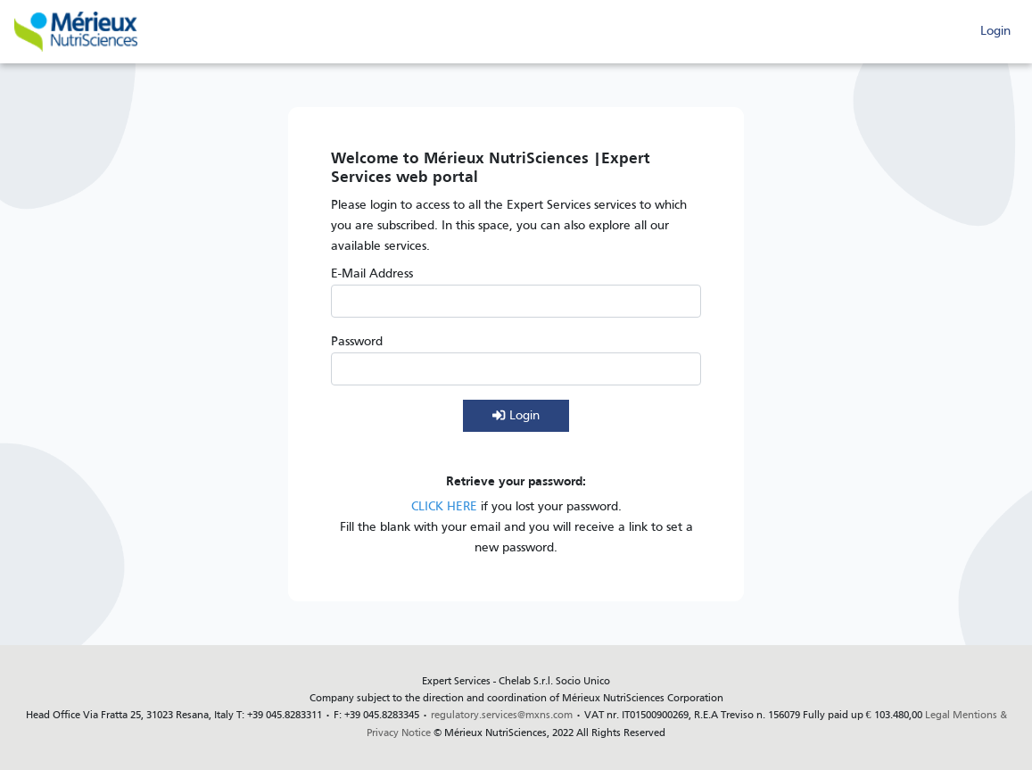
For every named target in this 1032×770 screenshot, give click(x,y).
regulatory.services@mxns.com (502, 715)
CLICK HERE (444, 507)
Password (357, 342)
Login (995, 31)
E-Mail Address (372, 274)
